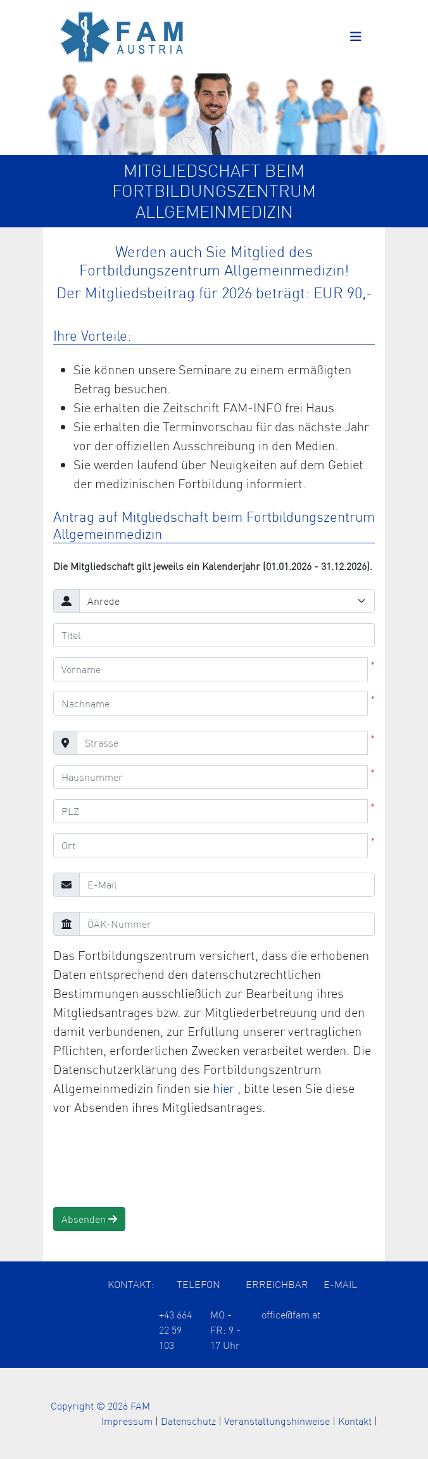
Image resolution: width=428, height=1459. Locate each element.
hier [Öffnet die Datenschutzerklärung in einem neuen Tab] (225, 1088)
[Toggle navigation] (356, 36)
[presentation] (149, 1162)
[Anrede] (227, 601)
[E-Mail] (227, 885)
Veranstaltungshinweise (277, 1421)
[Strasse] (222, 743)
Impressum (127, 1421)
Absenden (89, 1219)
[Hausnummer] (210, 777)
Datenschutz (188, 1421)
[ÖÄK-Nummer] (227, 924)
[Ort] (210, 845)
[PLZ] (210, 811)
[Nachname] (210, 704)
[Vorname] (210, 669)
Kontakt (355, 1421)
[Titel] (214, 635)
